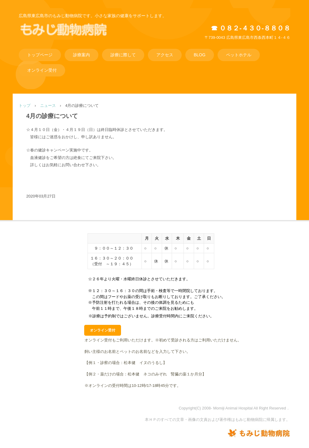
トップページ (40, 54)
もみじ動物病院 (72, 36)
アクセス (164, 54)
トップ (24, 105)
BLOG (199, 54)
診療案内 (81, 54)
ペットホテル (238, 54)
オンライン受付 (42, 70)
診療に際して (123, 54)
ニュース (48, 105)
